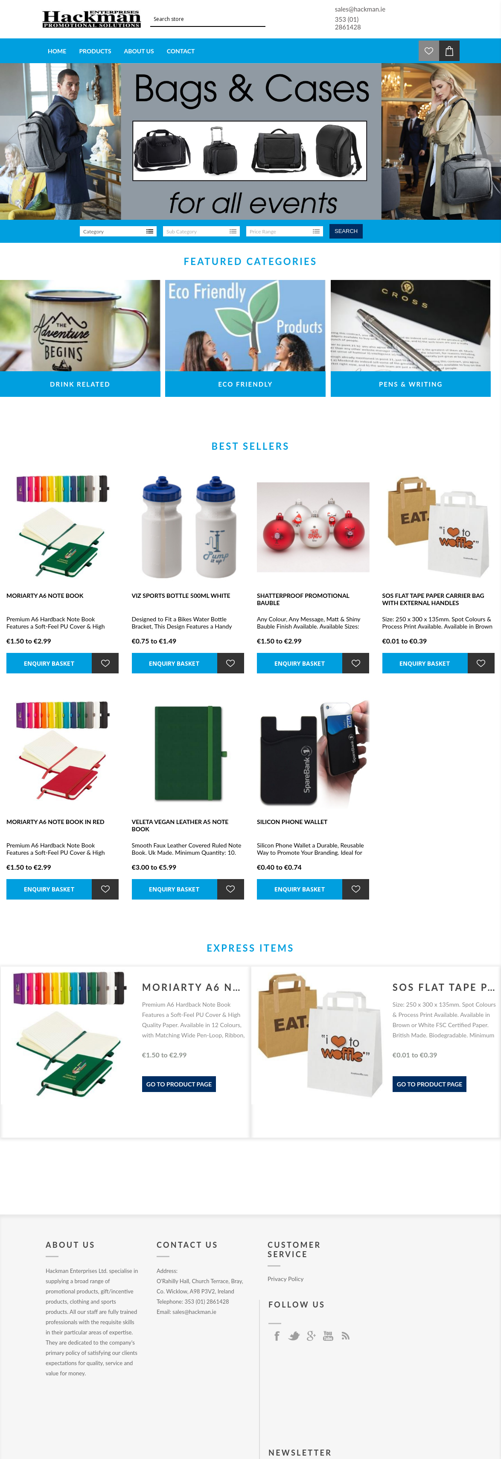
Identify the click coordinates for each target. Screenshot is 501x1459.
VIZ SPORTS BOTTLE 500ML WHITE (181, 595)
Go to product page (179, 1084)
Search (346, 231)
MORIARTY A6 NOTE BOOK (44, 595)
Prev (13, 141)
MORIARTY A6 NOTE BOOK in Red (55, 821)
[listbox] (118, 231)
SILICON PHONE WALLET (292, 821)
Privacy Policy (285, 1278)
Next (488, 141)
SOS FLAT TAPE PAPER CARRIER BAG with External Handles (433, 599)
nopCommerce (182, 1436)
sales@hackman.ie (360, 9)
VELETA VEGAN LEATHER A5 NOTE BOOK (180, 825)
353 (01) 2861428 (348, 23)
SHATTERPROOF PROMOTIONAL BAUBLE (303, 599)
